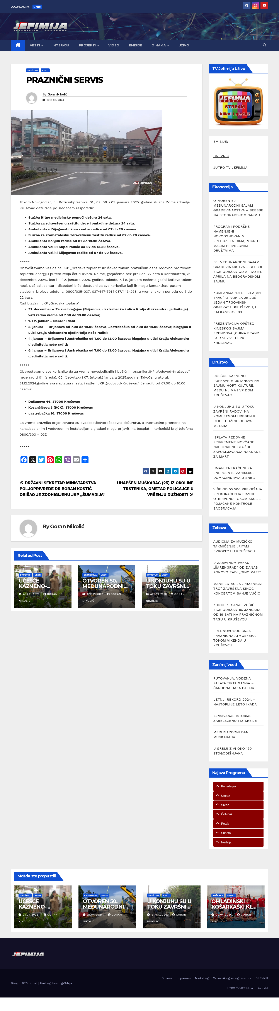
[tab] (238, 786)
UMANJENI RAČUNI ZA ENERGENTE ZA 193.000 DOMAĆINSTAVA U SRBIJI (235, 473)
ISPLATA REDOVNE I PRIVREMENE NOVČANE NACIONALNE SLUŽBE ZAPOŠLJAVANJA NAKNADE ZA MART (237, 447)
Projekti (88, 45)
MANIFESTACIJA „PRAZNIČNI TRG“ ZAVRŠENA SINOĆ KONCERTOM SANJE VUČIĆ (238, 588)
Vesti (35, 45)
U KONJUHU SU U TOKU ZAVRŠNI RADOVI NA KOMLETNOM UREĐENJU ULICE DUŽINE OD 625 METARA (235, 416)
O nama (159, 45)
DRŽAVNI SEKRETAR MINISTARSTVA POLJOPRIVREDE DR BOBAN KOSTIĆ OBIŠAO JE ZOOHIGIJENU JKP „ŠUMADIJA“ (62, 488)
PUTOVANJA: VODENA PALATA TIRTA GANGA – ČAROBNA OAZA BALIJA (233, 683)
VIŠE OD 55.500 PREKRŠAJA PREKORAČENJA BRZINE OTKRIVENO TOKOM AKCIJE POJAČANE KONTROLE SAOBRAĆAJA (237, 498)
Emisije (135, 45)
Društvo (32, 70)
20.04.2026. (225, 914)
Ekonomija (90, 575)
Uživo (184, 45)
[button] (264, 45)
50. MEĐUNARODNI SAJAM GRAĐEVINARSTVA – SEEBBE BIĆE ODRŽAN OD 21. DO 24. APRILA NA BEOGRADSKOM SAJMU (238, 271)
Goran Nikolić (57, 94)
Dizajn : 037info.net (24, 983)
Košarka (218, 895)
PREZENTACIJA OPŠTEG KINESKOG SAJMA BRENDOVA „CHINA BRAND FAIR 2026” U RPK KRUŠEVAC (236, 333)
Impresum (184, 978)
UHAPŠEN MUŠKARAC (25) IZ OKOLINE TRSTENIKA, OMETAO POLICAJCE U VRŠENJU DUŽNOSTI (155, 488)
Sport (231, 895)
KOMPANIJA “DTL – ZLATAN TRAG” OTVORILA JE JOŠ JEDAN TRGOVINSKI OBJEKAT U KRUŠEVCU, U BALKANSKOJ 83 (237, 302)
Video (113, 45)
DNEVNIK (221, 156)
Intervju (61, 45)
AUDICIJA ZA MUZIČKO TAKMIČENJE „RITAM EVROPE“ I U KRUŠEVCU (234, 546)
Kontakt (262, 988)
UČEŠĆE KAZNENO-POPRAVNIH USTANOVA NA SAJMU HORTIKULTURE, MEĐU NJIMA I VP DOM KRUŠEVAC (236, 385)
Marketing (202, 978)
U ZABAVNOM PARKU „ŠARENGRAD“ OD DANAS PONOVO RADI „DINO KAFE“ (237, 567)
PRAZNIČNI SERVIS (64, 80)
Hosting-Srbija (62, 983)
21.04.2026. (32, 914)
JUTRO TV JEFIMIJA (230, 167)
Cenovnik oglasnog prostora (232, 978)
